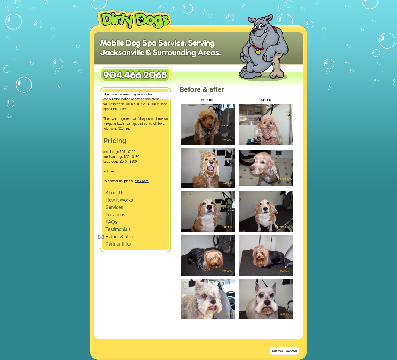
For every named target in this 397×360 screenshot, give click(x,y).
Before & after (119, 236)
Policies (108, 171)
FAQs (111, 222)
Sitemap (278, 350)
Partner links (118, 244)
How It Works (119, 200)
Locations (115, 214)
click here (142, 181)
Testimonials (118, 229)
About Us (114, 192)
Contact (291, 350)
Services (114, 207)
